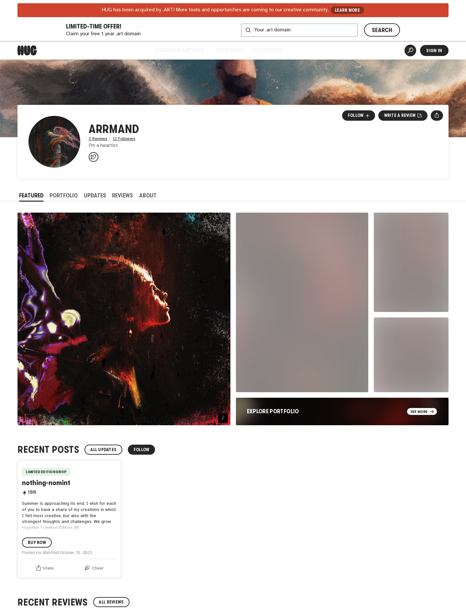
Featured (31, 195)
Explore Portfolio (273, 411)
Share (45, 568)
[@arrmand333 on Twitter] (93, 157)
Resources (269, 50)
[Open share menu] (437, 115)
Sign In (434, 50)
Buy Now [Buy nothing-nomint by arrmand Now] (37, 542)
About (148, 195)
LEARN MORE (347, 10)
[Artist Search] (410, 50)
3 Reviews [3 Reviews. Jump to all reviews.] (98, 139)
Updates (95, 195)
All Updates (103, 449)
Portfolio (64, 195)
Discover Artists (181, 50)
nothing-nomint (46, 483)
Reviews (122, 195)
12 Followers (124, 139)
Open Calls (230, 50)
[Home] (27, 50)
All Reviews (111, 602)
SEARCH (382, 30)
